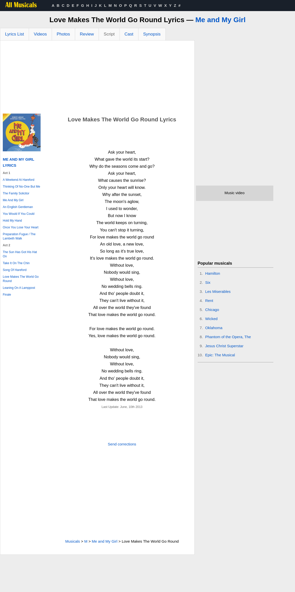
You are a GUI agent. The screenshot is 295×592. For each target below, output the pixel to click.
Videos (40, 34)
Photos (63, 34)
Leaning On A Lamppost (19, 288)
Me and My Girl (220, 20)
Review (87, 34)
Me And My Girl (13, 200)
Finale (7, 294)
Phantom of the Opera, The (228, 337)
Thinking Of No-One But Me (21, 186)
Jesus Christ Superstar (224, 346)
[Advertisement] (97, 78)
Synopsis (152, 34)
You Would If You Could (18, 214)
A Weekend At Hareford (18, 180)
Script (109, 34)
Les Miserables (218, 291)
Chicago (212, 309)
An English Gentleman (18, 207)
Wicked (211, 319)
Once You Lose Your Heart (20, 227)
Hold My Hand (12, 220)
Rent (209, 300)
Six (208, 282)
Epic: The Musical (220, 355)
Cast (129, 34)
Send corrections (122, 444)
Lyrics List (14, 34)
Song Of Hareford (14, 270)
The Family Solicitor (16, 193)
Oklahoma (213, 328)
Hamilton (212, 273)
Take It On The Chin (16, 263)
